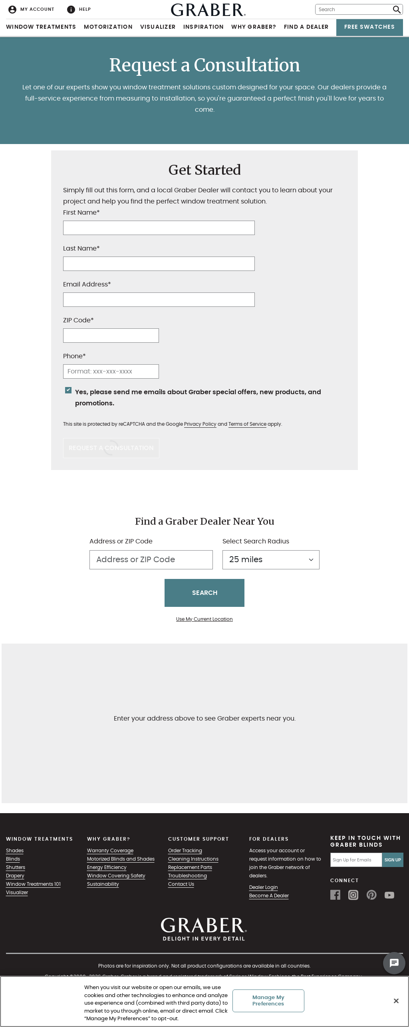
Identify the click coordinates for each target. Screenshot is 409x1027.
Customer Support (198, 839)
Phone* (74, 356)
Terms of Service (247, 424)
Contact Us (181, 884)
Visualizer (158, 27)
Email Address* (87, 284)
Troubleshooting (187, 875)
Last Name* (81, 248)
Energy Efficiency (107, 867)
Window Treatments (41, 27)
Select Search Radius (255, 541)
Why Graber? (253, 27)
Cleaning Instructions (193, 859)
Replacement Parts (190, 867)
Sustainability (103, 884)
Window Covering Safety (116, 875)
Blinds (13, 859)
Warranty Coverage (110, 850)
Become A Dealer (269, 895)
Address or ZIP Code (121, 541)
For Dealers (269, 839)
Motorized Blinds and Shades (121, 859)
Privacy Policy (200, 424)
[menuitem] (31, 9)
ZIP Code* (78, 320)
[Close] (396, 1001)
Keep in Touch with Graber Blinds (365, 841)
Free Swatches (369, 27)
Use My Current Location (204, 619)
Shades (15, 850)
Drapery (15, 875)
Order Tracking (185, 850)
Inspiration (203, 27)
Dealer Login (263, 887)
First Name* (81, 212)
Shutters (15, 867)
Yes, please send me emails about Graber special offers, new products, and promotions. (198, 398)
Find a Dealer (306, 27)
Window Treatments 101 (33, 884)
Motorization (108, 27)
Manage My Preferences (268, 1001)
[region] (204, 1001)
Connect (344, 880)
